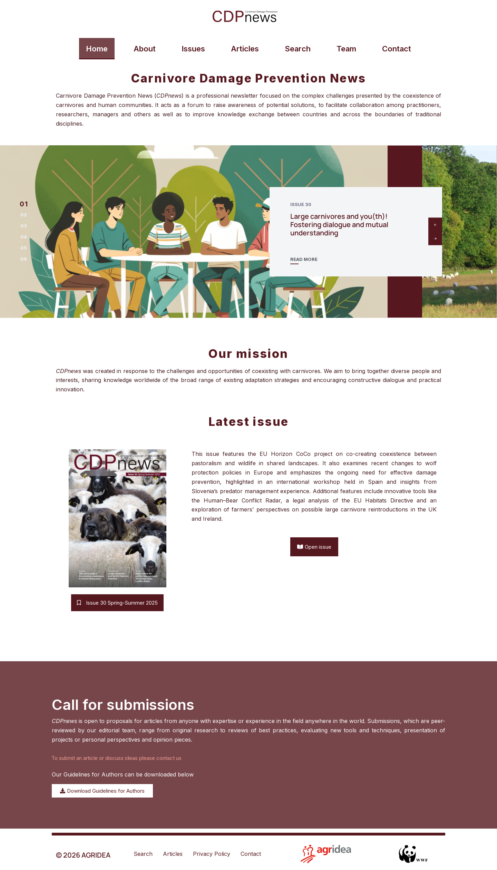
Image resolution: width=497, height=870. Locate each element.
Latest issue (248, 421)
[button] (24, 204)
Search (298, 48)
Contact (396, 48)
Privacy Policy (211, 853)
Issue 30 (300, 204)
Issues (193, 48)
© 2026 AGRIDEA (83, 855)
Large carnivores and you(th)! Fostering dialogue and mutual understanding (339, 224)
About (145, 48)
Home (97, 48)
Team (346, 48)
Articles (245, 48)
